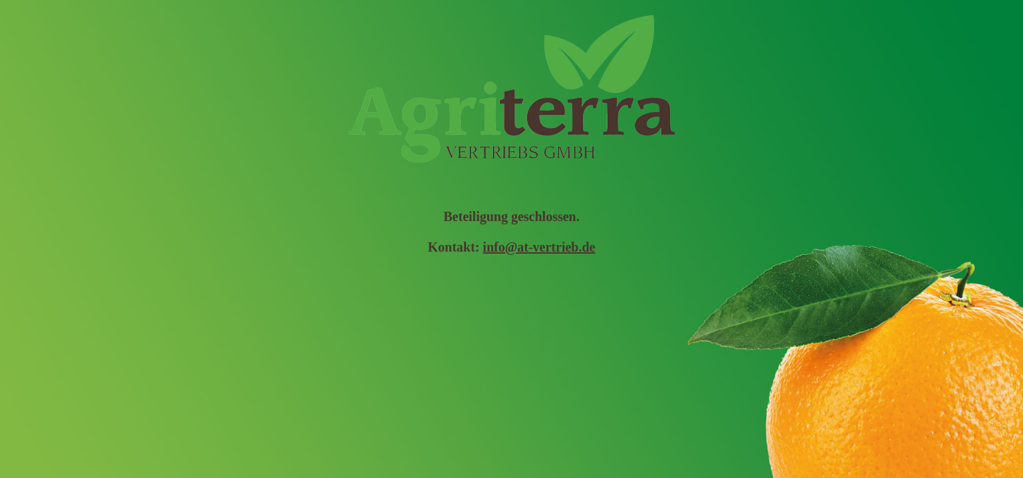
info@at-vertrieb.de (539, 247)
